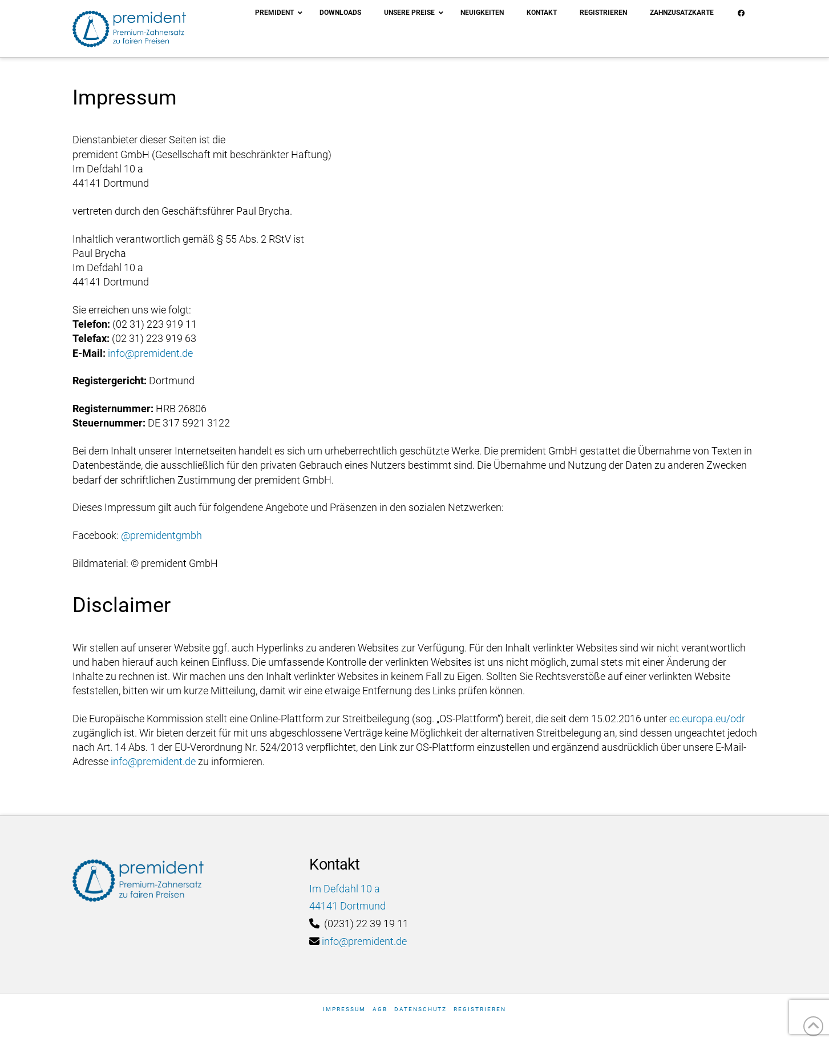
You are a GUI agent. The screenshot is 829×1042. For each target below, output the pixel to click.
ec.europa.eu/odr (707, 719)
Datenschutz (420, 1009)
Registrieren (480, 1009)
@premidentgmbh (161, 535)
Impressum (344, 1009)
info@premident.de (150, 353)
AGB (380, 1009)
